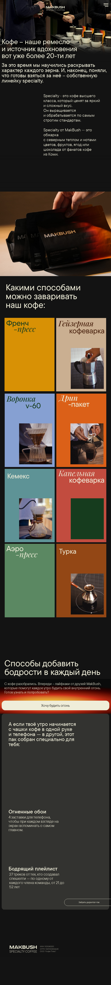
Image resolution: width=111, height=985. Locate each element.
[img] (80, 948)
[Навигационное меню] (106, 5)
